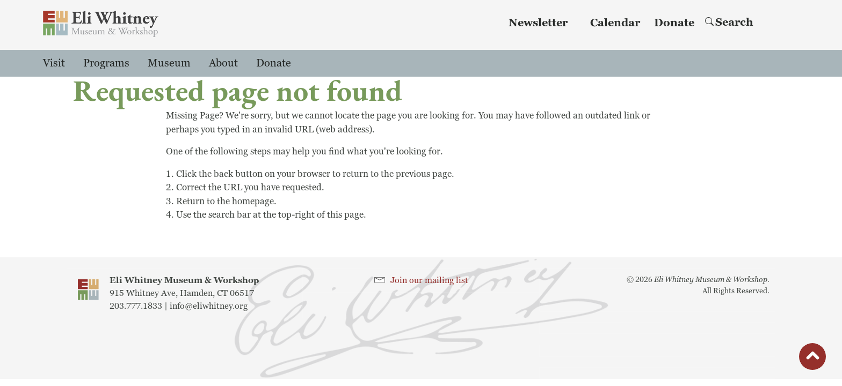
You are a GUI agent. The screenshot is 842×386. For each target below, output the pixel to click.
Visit (54, 63)
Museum (169, 63)
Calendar (615, 23)
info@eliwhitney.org (209, 306)
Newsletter (538, 23)
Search (729, 22)
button (812, 359)
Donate (674, 23)
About (223, 63)
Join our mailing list (429, 280)
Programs (106, 63)
